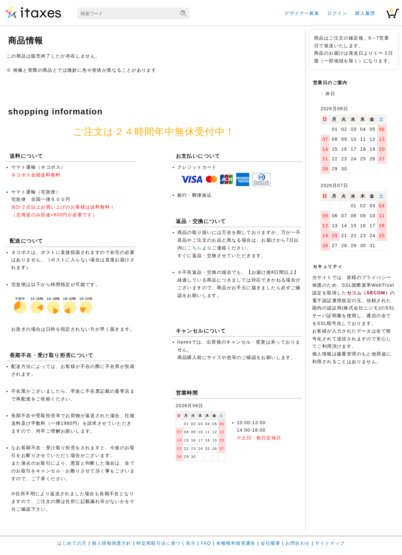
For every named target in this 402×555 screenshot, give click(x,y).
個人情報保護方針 (111, 543)
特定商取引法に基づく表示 (166, 543)
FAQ (206, 543)
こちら (194, 247)
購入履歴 (365, 13)
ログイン (337, 13)
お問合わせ (298, 543)
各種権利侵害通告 (236, 543)
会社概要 (270, 543)
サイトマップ (330, 543)
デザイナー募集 (302, 13)
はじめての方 (72, 543)
